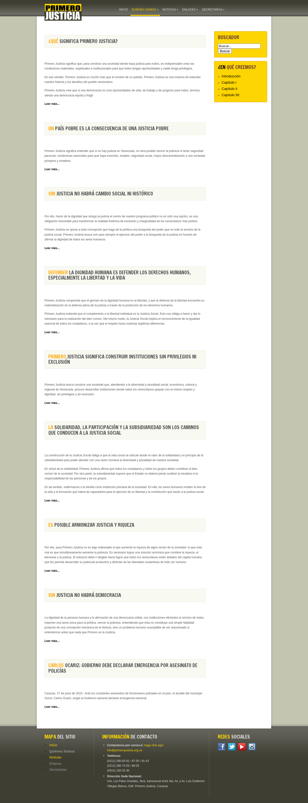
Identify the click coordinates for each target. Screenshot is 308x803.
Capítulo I (229, 82)
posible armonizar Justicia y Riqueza (91, 524)
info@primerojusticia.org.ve (124, 750)
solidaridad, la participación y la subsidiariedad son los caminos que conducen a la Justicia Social (123, 430)
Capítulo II (229, 89)
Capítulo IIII (230, 95)
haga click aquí (153, 745)
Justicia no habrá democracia (84, 595)
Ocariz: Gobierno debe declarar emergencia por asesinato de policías (122, 668)
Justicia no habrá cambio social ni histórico (100, 193)
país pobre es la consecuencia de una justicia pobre (108, 128)
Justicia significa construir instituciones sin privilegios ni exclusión (122, 359)
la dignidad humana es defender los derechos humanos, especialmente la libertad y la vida (119, 275)
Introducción (231, 76)
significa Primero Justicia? (83, 41)
